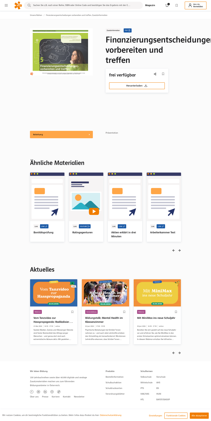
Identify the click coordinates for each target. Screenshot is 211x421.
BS (157, 388)
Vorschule (160, 377)
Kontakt (67, 396)
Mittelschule (146, 382)
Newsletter (79, 396)
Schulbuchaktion (113, 382)
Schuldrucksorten (114, 388)
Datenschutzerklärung (110, 415)
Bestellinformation (115, 377)
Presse (45, 396)
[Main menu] (6, 5)
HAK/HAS (144, 394)
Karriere (55, 396)
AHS (158, 382)
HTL (142, 399)
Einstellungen (155, 415)
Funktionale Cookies (176, 415)
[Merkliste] (163, 74)
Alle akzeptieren (199, 415)
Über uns (34, 396)
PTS (142, 388)
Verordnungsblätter (115, 394)
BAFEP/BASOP (163, 399)
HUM (158, 394)
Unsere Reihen (36, 15)
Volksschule (146, 377)
